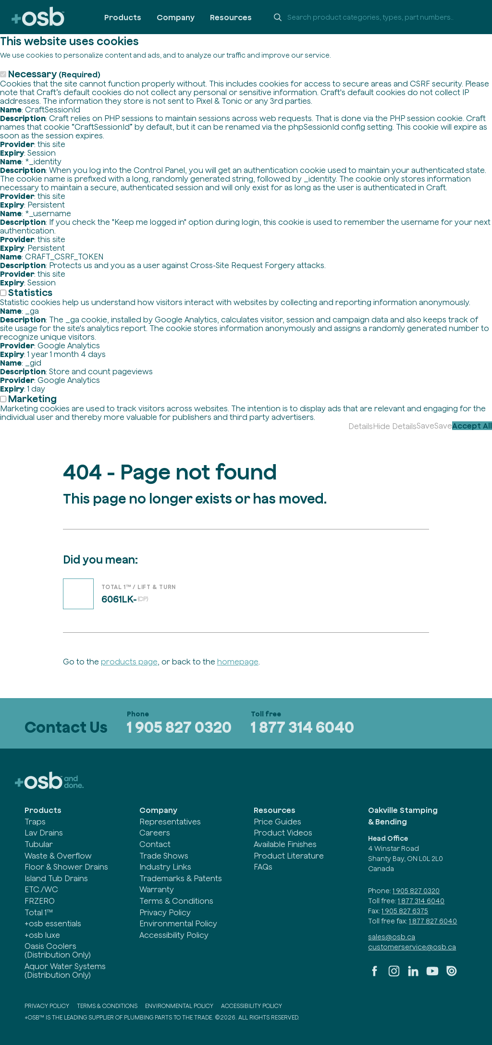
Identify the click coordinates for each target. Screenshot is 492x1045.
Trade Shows (163, 855)
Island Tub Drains (56, 878)
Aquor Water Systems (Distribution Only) (65, 970)
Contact (155, 844)
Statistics (30, 292)
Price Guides (277, 821)
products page (129, 661)
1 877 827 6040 (433, 921)
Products (122, 17)
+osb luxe (42, 935)
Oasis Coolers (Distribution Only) (58, 950)
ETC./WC (41, 889)
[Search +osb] (374, 17)
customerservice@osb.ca (412, 947)
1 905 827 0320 (179, 727)
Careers (154, 832)
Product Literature (289, 855)
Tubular (39, 844)
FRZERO (40, 901)
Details (360, 426)
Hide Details (395, 426)
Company (176, 17)
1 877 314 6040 (302, 727)
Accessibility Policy (174, 935)
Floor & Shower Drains (66, 866)
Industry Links (165, 866)
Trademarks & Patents (180, 878)
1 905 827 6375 (404, 911)
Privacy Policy (165, 912)
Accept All (472, 425)
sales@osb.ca (391, 937)
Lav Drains (44, 832)
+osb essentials (53, 923)
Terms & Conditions (176, 901)
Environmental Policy (178, 923)
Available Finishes (285, 844)
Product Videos (283, 832)
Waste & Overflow (58, 855)
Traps (35, 821)
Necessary (54, 73)
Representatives (170, 821)
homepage (237, 661)
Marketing (32, 398)
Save (425, 425)
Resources (231, 17)
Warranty (156, 889)
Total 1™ (39, 912)
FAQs (263, 866)
